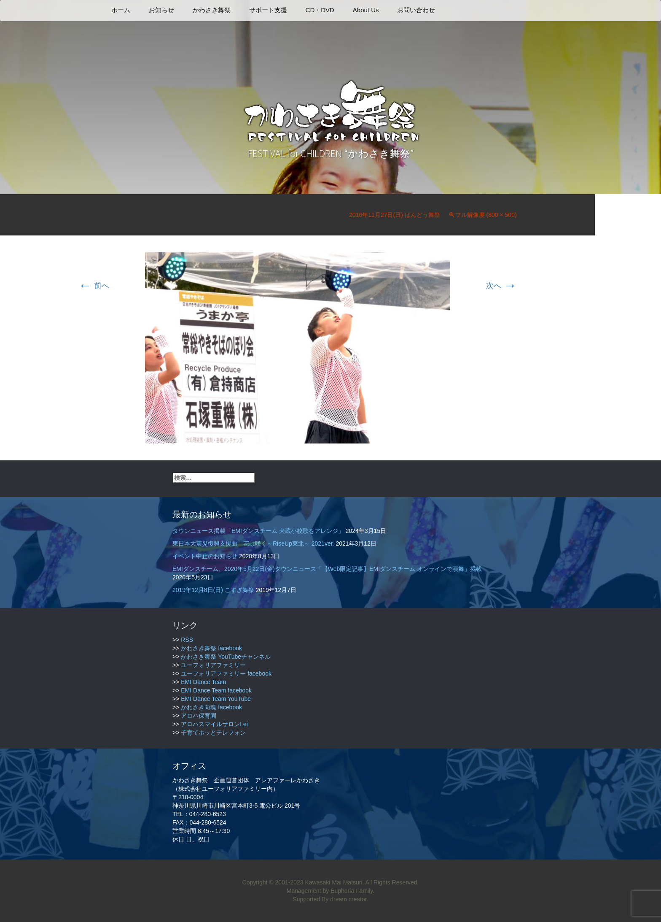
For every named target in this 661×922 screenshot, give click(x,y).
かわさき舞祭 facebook (211, 648)
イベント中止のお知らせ (204, 556)
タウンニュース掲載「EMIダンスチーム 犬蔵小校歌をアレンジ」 (258, 530)
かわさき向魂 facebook (211, 707)
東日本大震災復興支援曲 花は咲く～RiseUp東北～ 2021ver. (253, 543)
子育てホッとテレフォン (213, 732)
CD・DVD (320, 10)
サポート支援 (268, 10)
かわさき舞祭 (212, 10)
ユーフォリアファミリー (213, 665)
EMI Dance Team (203, 682)
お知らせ (161, 10)
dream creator (348, 899)
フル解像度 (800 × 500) (486, 214)
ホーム (120, 10)
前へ (93, 285)
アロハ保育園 (198, 715)
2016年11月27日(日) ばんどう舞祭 (394, 214)
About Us (366, 10)
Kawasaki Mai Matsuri (333, 882)
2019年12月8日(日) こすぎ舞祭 (213, 590)
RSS (187, 639)
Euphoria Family (351, 890)
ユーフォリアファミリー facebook (226, 673)
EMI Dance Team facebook (216, 690)
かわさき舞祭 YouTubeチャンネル (226, 656)
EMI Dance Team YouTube (216, 698)
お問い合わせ (416, 10)
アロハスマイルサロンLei (214, 724)
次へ (501, 285)
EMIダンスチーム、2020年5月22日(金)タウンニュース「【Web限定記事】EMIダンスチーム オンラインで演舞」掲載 (327, 568)
